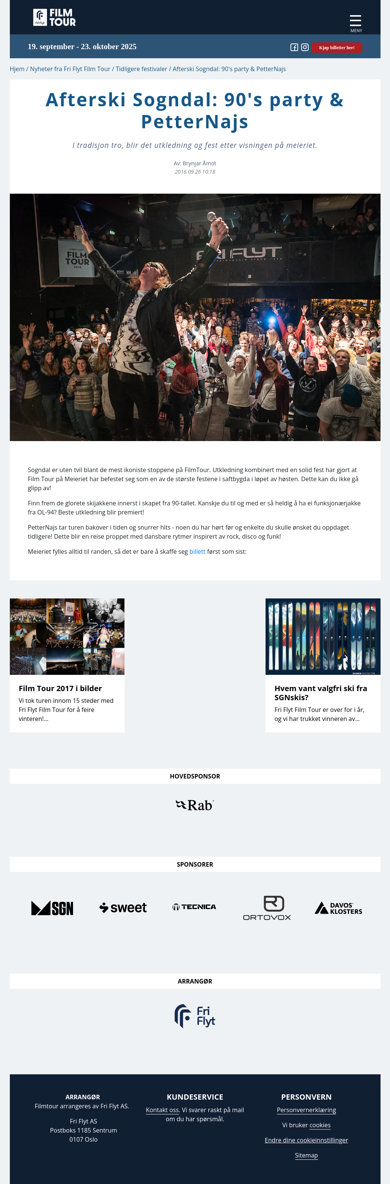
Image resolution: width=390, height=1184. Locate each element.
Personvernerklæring (306, 1110)
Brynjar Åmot (199, 163)
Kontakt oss (162, 1110)
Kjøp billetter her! (337, 47)
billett (197, 551)
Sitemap (306, 1155)
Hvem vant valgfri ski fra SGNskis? (321, 692)
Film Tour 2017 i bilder (60, 688)
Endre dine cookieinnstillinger (306, 1140)
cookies (320, 1125)
